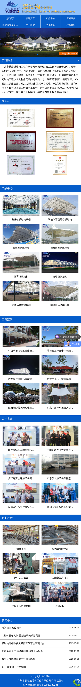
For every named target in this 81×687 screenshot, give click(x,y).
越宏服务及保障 (10, 25)
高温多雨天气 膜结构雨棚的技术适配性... (40, 651)
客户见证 (7, 418)
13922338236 (51, 684)
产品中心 (50, 18)
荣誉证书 (7, 101)
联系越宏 (71, 25)
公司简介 (7, 60)
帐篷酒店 (30, 18)
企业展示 (7, 517)
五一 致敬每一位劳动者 (40, 667)
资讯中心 (50, 25)
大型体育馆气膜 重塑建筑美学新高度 (40, 635)
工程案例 (71, 18)
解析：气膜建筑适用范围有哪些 (40, 659)
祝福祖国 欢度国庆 (40, 628)
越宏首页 (10, 18)
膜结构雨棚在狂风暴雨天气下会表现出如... (40, 643)
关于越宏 (30, 25)
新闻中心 (7, 620)
